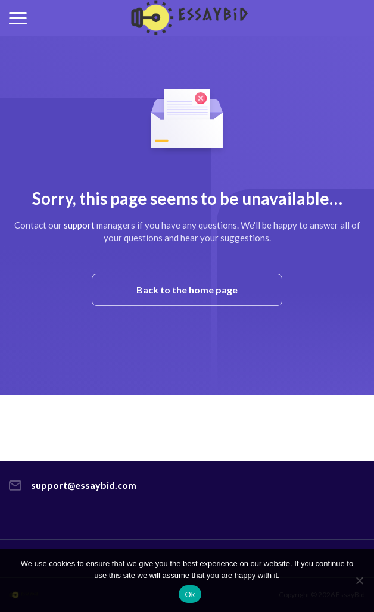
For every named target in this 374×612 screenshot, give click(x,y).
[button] (18, 18)
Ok (190, 594)
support (79, 225)
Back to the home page (187, 289)
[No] (359, 580)
